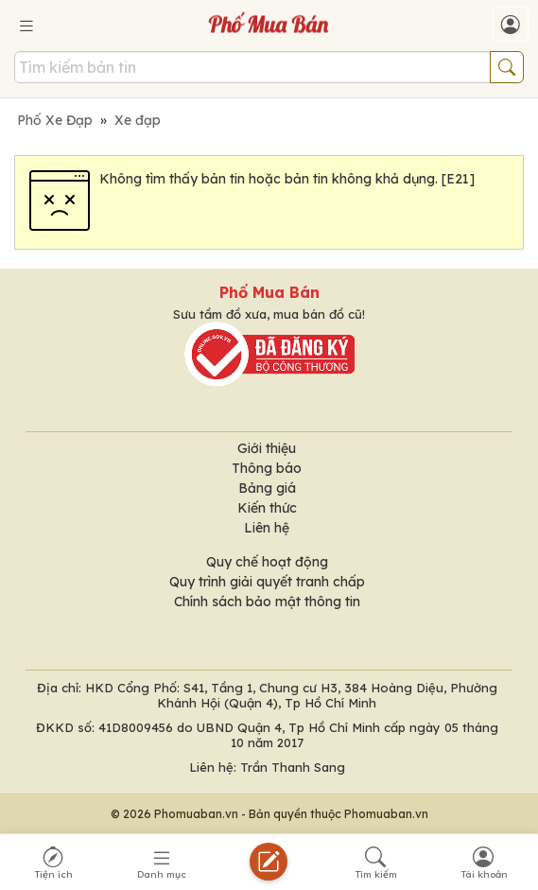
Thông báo (267, 468)
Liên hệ (266, 527)
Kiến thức (267, 507)
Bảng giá (267, 488)
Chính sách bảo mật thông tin (267, 601)
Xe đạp (137, 120)
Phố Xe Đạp (55, 120)
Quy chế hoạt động (267, 561)
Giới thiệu (266, 448)
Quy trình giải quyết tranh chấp (267, 581)
